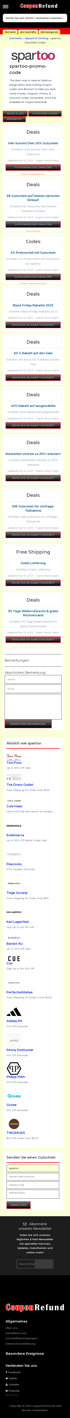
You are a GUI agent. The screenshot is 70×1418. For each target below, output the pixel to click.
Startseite (10, 32)
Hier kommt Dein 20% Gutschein (33, 143)
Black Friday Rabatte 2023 (33, 305)
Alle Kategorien (49, 32)
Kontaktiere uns (16, 1333)
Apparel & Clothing (36, 38)
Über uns (12, 1327)
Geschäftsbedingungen (21, 1338)
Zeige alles (15, 113)
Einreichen (19, 1205)
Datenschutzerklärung (20, 1343)
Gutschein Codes (44, 113)
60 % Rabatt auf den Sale (33, 353)
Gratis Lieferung (33, 563)
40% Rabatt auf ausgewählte (33, 406)
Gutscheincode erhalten (33, 167)
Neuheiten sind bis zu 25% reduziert (33, 454)
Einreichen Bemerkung (28, 723)
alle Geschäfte (28, 32)
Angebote (14, 119)
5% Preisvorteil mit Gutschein (33, 252)
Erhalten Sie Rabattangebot (33, 324)
